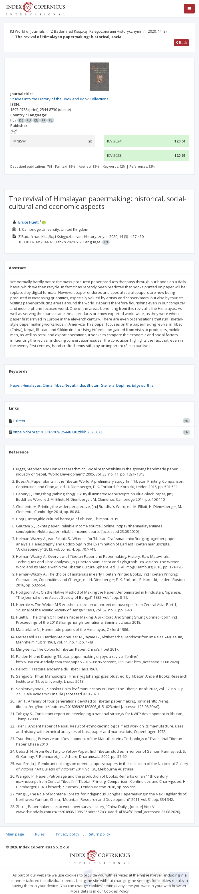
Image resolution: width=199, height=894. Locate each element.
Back (181, 42)
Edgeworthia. (143, 385)
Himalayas (32, 385)
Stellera (107, 385)
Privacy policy (67, 834)
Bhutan (93, 385)
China (48, 385)
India (81, 385)
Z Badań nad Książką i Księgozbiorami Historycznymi (96, 31)
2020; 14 (157, 31)
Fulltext (19, 420)
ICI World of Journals (27, 31)
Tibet (58, 385)
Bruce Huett (28, 222)
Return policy (99, 834)
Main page (15, 834)
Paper (15, 385)
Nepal (70, 385)
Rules (40, 834)
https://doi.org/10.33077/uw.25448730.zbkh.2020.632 (57, 432)
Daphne (123, 385)
